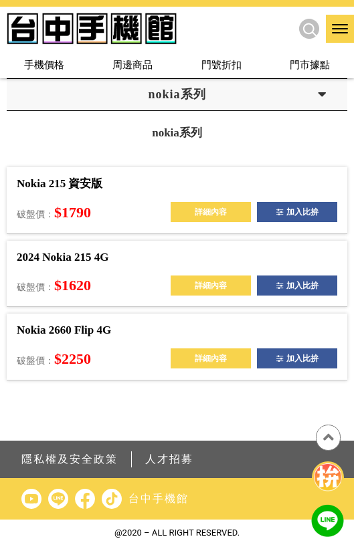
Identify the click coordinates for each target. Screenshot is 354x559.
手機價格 (44, 65)
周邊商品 (132, 65)
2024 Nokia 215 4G (62, 257)
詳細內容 (211, 212)
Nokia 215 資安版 (59, 183)
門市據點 (310, 65)
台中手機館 (158, 498)
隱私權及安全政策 (69, 459)
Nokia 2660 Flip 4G (64, 330)
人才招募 (169, 459)
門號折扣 (221, 65)
